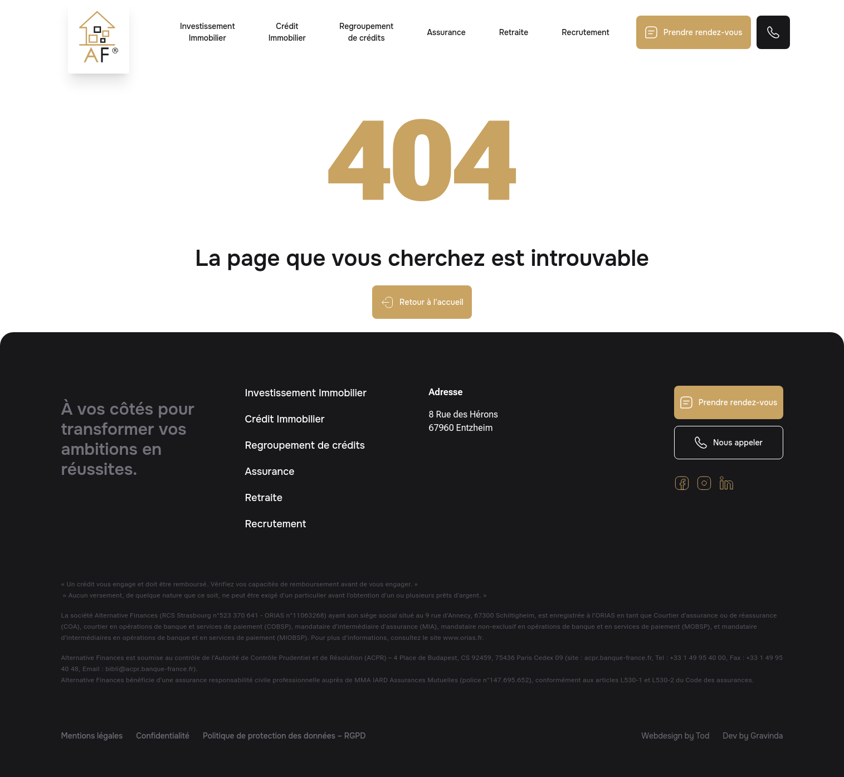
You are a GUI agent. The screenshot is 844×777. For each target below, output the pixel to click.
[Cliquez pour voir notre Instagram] (704, 483)
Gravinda (766, 736)
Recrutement (585, 32)
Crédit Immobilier (287, 32)
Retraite (514, 32)
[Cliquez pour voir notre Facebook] (682, 483)
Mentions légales (92, 736)
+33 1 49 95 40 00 (698, 658)
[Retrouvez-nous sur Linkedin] (726, 483)
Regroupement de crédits (366, 32)
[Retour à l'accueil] (98, 37)
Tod (702, 736)
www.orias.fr (462, 638)
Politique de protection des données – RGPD (284, 736)
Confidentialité (162, 736)
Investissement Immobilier (207, 32)
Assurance (446, 32)
